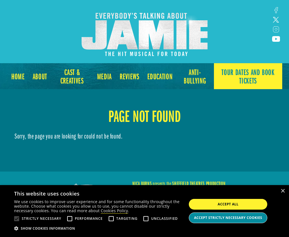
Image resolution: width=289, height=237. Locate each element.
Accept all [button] (228, 204)
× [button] (283, 191)
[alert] (144, 211)
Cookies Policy (114, 210)
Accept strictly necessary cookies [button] (228, 217)
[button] (98, 228)
